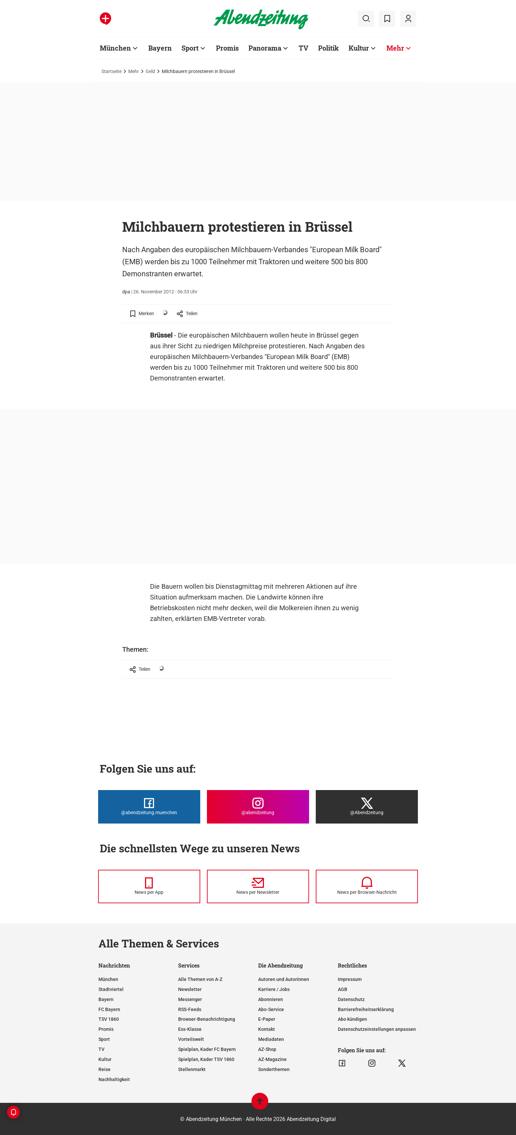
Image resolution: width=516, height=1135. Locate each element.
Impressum (350, 979)
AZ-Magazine (272, 1059)
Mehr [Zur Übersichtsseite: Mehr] (395, 48)
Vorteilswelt (191, 1039)
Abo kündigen (352, 1019)
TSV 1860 (108, 1019)
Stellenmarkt (192, 1069)
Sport (104, 1039)
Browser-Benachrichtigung (206, 1019)
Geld (150, 71)
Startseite (111, 71)
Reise (104, 1069)
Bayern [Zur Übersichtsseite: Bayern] (160, 48)
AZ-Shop (267, 1049)
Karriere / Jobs (274, 989)
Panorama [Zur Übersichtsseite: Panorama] (264, 48)
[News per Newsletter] (258, 886)
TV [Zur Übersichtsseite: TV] (303, 48)
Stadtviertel (111, 989)
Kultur (105, 1059)
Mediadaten (271, 1039)
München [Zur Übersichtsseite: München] (115, 48)
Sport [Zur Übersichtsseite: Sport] (190, 48)
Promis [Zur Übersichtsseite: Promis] (227, 48)
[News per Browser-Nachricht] (367, 886)
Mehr (133, 71)
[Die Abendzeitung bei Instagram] (258, 807)
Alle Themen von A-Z (200, 979)
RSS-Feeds (189, 1009)
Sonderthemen (274, 1069)
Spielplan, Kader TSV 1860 (206, 1059)
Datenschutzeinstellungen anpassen (377, 1029)
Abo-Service (271, 1009)
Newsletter (190, 989)
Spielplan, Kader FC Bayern (207, 1049)
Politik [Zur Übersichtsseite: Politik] (328, 48)
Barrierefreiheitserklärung (366, 1009)
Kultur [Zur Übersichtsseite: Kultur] (359, 48)
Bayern (106, 999)
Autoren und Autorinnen (283, 979)
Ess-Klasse (190, 1029)
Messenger (190, 999)
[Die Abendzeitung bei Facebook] (149, 807)
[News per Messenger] (149, 886)
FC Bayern (109, 1009)
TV (101, 1049)
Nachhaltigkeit (114, 1079)
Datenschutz (351, 999)
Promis (106, 1029)
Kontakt (266, 1029)
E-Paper (266, 1019)
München (108, 979)
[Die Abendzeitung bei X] (367, 807)
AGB (342, 989)
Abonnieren (270, 999)
